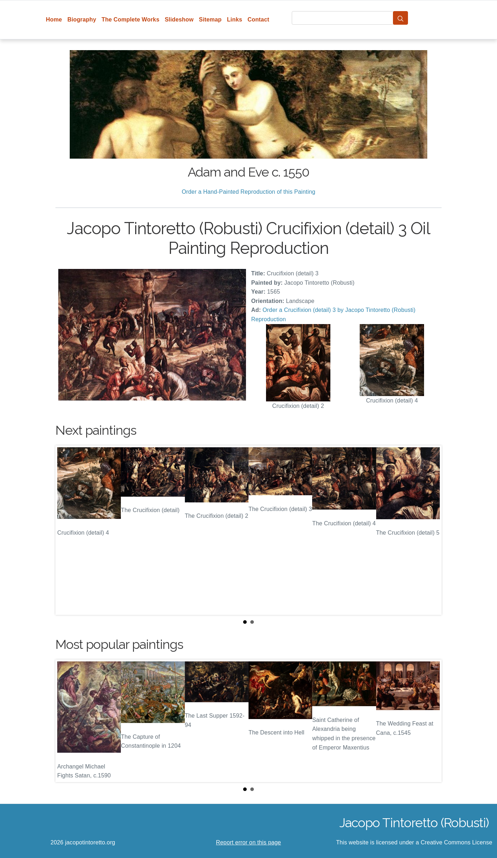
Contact (258, 19)
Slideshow (179, 19)
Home (54, 19)
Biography (81, 19)
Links (234, 19)
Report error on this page (248, 842)
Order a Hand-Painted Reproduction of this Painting (248, 192)
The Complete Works (130, 19)
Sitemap (210, 19)
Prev (66, 530)
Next (430, 530)
